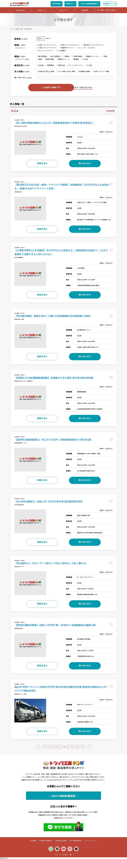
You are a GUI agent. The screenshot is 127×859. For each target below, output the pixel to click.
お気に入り (63, 10)
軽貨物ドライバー (67, 47)
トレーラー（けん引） (86, 47)
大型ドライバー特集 (100, 71)
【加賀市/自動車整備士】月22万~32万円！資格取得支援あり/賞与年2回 (52, 439)
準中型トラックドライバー (93, 45)
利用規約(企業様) (61, 841)
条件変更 (110, 110)
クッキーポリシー (91, 841)
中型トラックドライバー (69, 45)
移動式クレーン (63, 59)
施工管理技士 (55, 56)
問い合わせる (85, 163)
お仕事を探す (20, 10)
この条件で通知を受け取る (82, 87)
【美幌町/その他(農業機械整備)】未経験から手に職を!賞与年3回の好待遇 (53, 377)
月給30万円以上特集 (45, 71)
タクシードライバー (45, 50)
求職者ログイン (70, 4)
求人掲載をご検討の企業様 (106, 10)
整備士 (66, 56)
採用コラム (42, 10)
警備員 (75, 59)
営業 (104, 56)
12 (83, 746)
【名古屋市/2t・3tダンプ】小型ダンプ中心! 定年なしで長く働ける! (50, 563)
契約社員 (60, 65)
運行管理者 (42, 56)
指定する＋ (41, 38)
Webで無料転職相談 (89, 3)
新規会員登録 (56, 4)
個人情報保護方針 (76, 841)
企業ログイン (110, 3)
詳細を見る (42, 163)
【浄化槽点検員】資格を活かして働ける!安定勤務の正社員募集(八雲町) (52, 316)
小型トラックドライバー (47, 47)
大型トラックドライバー (47, 45)
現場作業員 (77, 56)
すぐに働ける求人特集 (65, 71)
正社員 (40, 65)
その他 (84, 59)
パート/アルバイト (75, 65)
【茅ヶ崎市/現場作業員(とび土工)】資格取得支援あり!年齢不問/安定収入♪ (54, 122)
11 (77, 746)
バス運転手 (61, 50)
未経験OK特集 (83, 71)
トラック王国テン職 (16, 29)
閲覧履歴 (85, 10)
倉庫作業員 (49, 59)
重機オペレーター (92, 56)
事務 (39, 59)
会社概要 (33, 841)
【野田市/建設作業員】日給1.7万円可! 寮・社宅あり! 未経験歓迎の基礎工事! (55, 625)
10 (72, 746)
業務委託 (50, 65)
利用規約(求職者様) (45, 841)
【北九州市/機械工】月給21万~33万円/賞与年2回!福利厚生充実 (48, 501)
